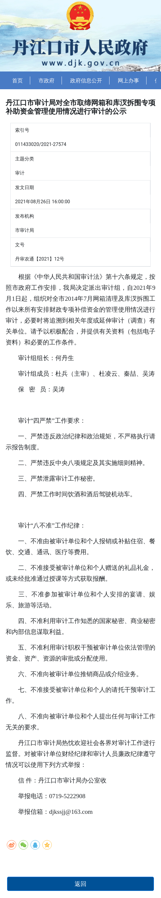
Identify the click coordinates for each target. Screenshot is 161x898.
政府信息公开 (86, 80)
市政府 (46, 80)
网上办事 (128, 80)
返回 (80, 883)
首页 (17, 80)
